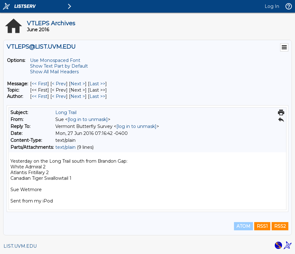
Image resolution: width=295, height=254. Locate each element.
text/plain (65, 147)
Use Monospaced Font (55, 60)
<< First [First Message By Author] (39, 96)
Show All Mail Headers (54, 72)
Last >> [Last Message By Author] (97, 96)
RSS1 (262, 226)
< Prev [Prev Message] (59, 84)
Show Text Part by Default (59, 66)
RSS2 (280, 226)
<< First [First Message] (39, 84)
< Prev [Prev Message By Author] (59, 96)
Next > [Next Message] (78, 84)
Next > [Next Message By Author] (78, 96)
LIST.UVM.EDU (20, 246)
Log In (272, 6)
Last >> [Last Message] (97, 84)
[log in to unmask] (88, 119)
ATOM (243, 226)
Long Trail (66, 112)
